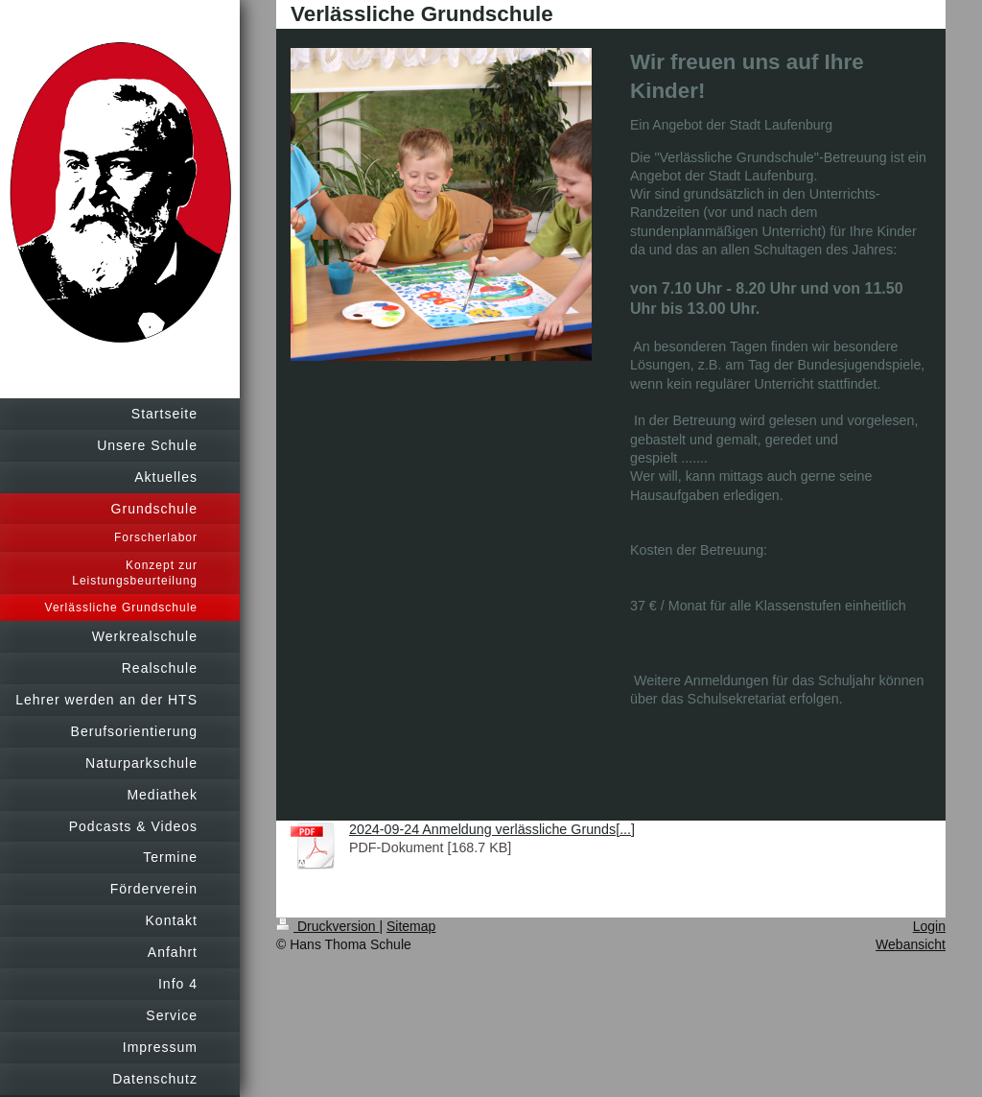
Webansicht (911, 944)
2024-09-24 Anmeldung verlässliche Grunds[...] (492, 829)
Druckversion (327, 926)
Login (929, 926)
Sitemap (410, 926)
